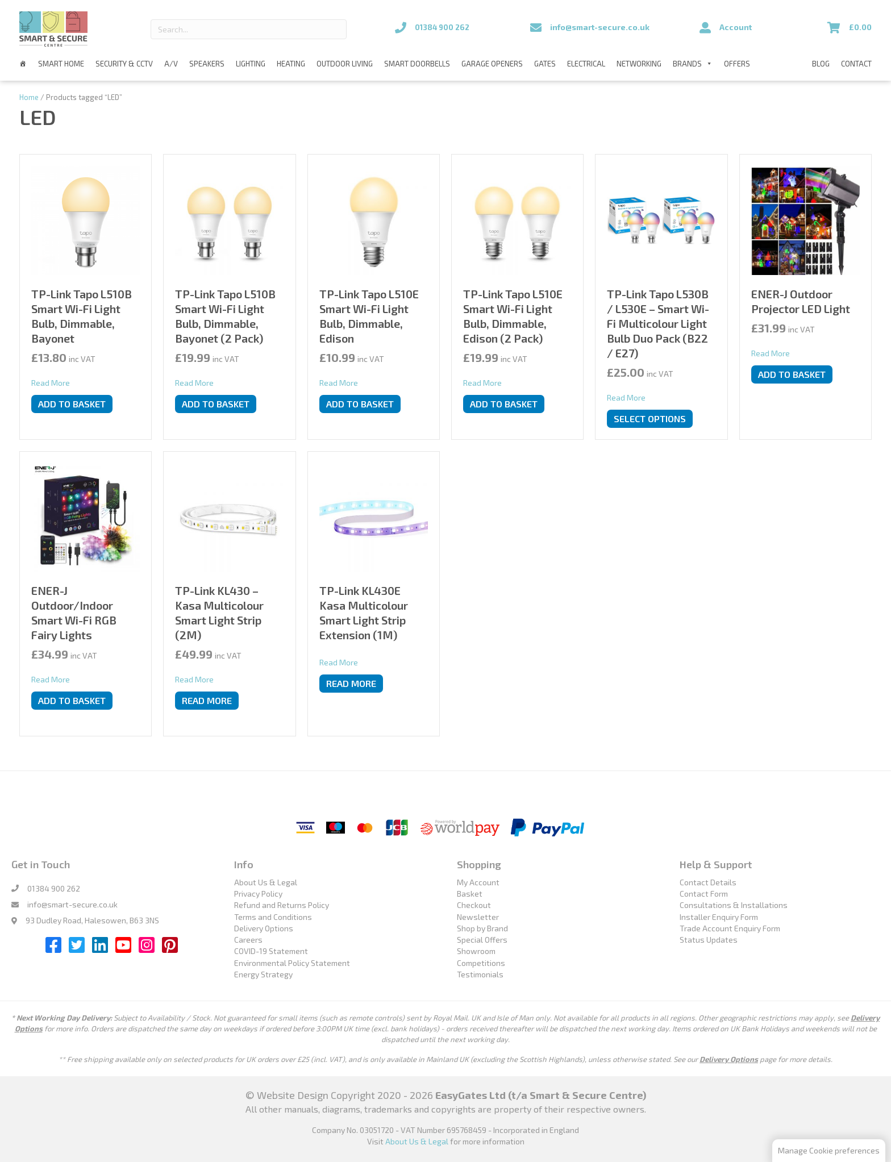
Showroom (476, 951)
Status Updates (709, 939)
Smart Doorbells (417, 63)
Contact (856, 63)
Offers (737, 63)
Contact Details (708, 882)
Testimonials (480, 974)
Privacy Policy (258, 893)
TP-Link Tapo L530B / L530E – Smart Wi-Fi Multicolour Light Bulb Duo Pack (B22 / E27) (658, 323)
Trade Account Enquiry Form (730, 928)
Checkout (474, 905)
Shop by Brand (482, 928)
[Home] (23, 63)
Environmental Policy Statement (292, 963)
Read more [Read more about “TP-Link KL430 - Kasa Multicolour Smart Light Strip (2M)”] (207, 700)
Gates (545, 63)
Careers (248, 939)
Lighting (250, 63)
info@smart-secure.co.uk (72, 904)
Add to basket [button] (72, 403)
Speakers (206, 63)
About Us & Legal (265, 882)
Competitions (481, 963)
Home (29, 97)
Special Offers (482, 939)
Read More (50, 382)
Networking (639, 63)
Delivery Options (263, 928)
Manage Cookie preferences (829, 1150)
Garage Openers (492, 63)
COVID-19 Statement (271, 951)
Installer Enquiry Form (719, 916)
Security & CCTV (124, 63)
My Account (478, 882)
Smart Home (61, 63)
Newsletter (478, 916)
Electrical (586, 63)
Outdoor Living (345, 63)
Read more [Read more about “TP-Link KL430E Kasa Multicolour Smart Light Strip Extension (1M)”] (351, 683)
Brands (693, 63)
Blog (821, 63)
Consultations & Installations (734, 905)
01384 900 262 (53, 888)
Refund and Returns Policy (281, 905)
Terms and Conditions (273, 916)
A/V (171, 63)
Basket (469, 893)
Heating (291, 63)
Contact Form (704, 893)
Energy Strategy (263, 974)
